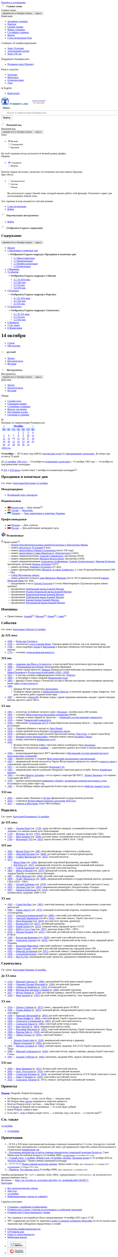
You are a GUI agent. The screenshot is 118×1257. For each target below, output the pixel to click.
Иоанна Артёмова (41, 564)
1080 (41, 981)
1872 (39, 1007)
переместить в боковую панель (17, 13)
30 (23, 444)
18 (33, 438)
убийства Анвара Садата (97, 786)
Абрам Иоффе (23, 1018)
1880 (37, 1018)
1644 (9, 828)
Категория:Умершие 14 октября (29, 969)
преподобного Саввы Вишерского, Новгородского (45, 553)
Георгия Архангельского (81, 561)
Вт (8, 429)
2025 (9, 1079)
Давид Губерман (24, 1077)
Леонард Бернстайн (24, 1040)
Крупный (15, 147)
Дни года (12, 1191)
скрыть (38, 13)
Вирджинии (49, 646)
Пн (4, 429)
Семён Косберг (24, 904)
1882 (9, 870)
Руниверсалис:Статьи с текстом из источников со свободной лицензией (44, 1209)
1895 (38, 1043)
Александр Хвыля (25, 1023)
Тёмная (14, 187)
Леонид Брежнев (93, 775)
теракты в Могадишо (27, 803)
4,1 (13, 1163)
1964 (9, 775)
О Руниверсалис (15, 1231)
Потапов (61, 712)
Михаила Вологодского (52, 558)
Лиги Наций (55, 728)
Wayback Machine (16, 1160)
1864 (9, 857)
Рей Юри (18, 865)
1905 (9, 714)
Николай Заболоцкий (27, 1015)
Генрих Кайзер (23, 1010)
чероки (36, 646)
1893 (9, 887)
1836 (37, 836)
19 (4, 441)
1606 (55, 990)
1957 (9, 767)
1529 (9, 644)
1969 (42, 879)
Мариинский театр (58, 678)
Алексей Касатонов (26, 954)
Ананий (28, 616)
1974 (44, 890)
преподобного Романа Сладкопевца (37, 550)
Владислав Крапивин (27, 937)
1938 (9, 937)
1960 (9, 1018)
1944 (9, 753)
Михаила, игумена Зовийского (58, 569)
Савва (61, 616)
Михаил (40, 616)
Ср (13, 429)
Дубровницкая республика (30, 667)
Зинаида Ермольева (26, 890)
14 (13, 438)
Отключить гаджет (98, 193)
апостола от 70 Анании (31, 547)
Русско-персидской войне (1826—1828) (48, 672)
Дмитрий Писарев (25, 854)
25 (33, 441)
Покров (5, 1093)
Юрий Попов (23, 926)
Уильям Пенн (23, 828)
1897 (9, 697)
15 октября (10, 461)
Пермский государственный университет (81, 717)
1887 (9, 876)
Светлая (14, 184)
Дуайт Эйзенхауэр (25, 879)
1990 (9, 1037)
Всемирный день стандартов (22, 495)
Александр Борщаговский (29, 915)
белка (16, 1106)
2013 (37, 926)
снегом (28, 1101)
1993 (38, 887)
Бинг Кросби (23, 1026)
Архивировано (69, 1155)
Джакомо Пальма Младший (30, 984)
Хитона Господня (43, 583)
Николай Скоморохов (27, 1051)
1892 (9, 884)
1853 (37, 1010)
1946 (9, 758)
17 (28, 438)
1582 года (22, 461)
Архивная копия (80, 1158)
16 (23, 438)
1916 (9, 717)
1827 (9, 669)
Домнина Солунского (41, 567)
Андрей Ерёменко (25, 884)
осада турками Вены (40, 644)
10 (28, 435)
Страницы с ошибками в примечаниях (27, 1207)
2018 (40, 921)
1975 (40, 870)
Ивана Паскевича (16, 672)
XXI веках (15, 470)
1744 (37, 992)
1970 (9, 780)
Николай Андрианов (26, 951)
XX (5, 470)
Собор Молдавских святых (25, 575)
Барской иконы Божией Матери (42, 600)
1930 (9, 929)
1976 (9, 1023)
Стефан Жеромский (26, 857)
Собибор (43, 747)
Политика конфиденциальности (24, 1229)
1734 (9, 834)
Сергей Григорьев (25, 868)
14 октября (6, 1126)
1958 (9, 1015)
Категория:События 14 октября (29, 629)
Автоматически (18, 181)
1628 (9, 984)
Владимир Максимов (27, 945)
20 (9, 441)
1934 (9, 731)
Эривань (45, 669)
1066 (9, 641)
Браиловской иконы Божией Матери (45, 594)
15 (18, 438)
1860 (9, 678)
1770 (9, 652)
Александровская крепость (40, 652)
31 (28, 444)
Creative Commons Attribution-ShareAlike (71, 1220)
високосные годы (52, 453)
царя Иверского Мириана (53, 578)
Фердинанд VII (24, 839)
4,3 (20, 1163)
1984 (9, 1032)
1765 (9, 836)
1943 (9, 742)
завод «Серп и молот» (25, 683)
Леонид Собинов (25, 1007)
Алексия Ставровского (51, 556)
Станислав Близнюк (26, 1074)
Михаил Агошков (25, 1046)
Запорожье (89, 745)
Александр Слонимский (28, 1021)
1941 (9, 736)
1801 (9, 851)
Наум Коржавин (24, 921)
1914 (9, 918)
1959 (9, 954)
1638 (9, 987)
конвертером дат (30, 1149)
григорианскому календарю (79, 453)
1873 (9, 859)
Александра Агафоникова (54, 561)
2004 (9, 1068)
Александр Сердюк (26, 940)
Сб (28, 429)
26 (4, 444)
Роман (50, 616)
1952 (9, 951)
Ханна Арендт (23, 910)
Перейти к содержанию (13, 2)
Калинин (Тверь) (83, 736)
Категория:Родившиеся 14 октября (31, 816)
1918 (9, 720)
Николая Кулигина (105, 561)
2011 (41, 932)
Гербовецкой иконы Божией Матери (44, 597)
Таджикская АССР (38, 723)
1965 (39, 904)
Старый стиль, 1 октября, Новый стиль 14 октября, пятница (40, 1158)
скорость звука (107, 761)
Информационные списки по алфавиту (27, 1196)
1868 (42, 854)
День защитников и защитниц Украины (44, 513)
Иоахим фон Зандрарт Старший (32, 990)
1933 (9, 728)
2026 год (6, 448)
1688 (9, 990)
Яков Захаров (23, 836)
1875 (9, 868)
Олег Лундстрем (24, 1071)
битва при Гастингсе (26, 641)
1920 (44, 1051)
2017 (9, 803)
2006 (50, 915)
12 (4, 438)
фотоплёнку (51, 689)
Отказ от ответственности (20, 1234)
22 (18, 441)
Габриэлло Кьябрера (26, 987)
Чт (18, 429)
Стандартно (16, 163)
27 (9, 444)
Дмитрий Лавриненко (27, 918)
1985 (9, 1035)
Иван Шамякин (24, 1068)
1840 (9, 854)
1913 (9, 915)
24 (28, 441)
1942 (9, 739)
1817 (9, 992)
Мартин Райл (23, 1032)
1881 (47, 1021)
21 (13, 441)
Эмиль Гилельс (24, 1035)
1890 (9, 879)
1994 (9, 1051)
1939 (9, 734)
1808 (9, 667)
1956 (33, 862)
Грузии (46, 798)
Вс (32, 429)
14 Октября (13, 1131)
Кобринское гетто (46, 739)
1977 (9, 1026)
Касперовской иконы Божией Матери (45, 602)
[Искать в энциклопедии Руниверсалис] (59, 112)
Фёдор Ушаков (23, 992)
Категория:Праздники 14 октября (30, 483)
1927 (9, 923)
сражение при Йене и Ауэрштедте (33, 664)
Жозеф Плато (23, 851)
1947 (9, 761)
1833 (39, 839)
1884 (9, 686)
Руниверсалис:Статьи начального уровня (28, 1212)
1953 (42, 868)
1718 (37, 828)
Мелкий (14, 141)
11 (33, 435)
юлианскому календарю (57, 461)
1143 (9, 981)
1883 (9, 680)
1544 (51, 984)
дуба (22, 1113)
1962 (9, 769)
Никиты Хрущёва (35, 775)
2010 (9, 800)
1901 (9, 712)
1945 (9, 945)
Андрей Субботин (25, 1057)
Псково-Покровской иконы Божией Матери (48, 591)
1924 (9, 723)
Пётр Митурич (23, 876)
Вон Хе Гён (22, 956)
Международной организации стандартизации (71, 758)
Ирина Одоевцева (23, 1043)
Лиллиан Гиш (23, 887)
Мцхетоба (27, 510)
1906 (9, 910)
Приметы (14, 1169)
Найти (6, 117)
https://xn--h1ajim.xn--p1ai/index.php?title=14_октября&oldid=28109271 (51, 1180)
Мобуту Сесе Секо (25, 929)
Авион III (33, 697)
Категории (6, 1183)
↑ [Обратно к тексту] (8, 1144)
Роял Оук (81, 734)
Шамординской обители (55, 691)
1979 (9, 956)
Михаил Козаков (24, 932)
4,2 (17, 1163)
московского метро (60, 731)
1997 (43, 929)
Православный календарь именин (39, 1164)
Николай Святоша (25, 981)
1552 (43, 987)
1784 (9, 839)
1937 (30, 865)
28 (13, 444)
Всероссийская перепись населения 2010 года (52, 800)
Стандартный (17, 144)
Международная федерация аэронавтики (47, 714)
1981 (9, 786)
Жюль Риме (20, 862)
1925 (44, 857)
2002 (9, 798)
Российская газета (29, 1169)
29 (18, 444)
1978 (9, 1029)
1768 (9, 646)
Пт (23, 429)
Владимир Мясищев (26, 1029)
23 (23, 441)
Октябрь (18, 426)
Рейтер (70, 675)
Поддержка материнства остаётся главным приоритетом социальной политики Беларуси (55, 1152)
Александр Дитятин (26, 1079)
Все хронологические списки (22, 1188)
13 (9, 438)
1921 (38, 1068)
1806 (9, 664)
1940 (9, 940)
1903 (9, 904)
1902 (43, 1029)
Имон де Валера (24, 870)
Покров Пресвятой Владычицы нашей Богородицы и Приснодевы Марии (49, 545)
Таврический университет (37, 720)
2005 (9, 1071)
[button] (3, 5)
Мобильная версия (17, 1237)
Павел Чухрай (23, 948)
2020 (45, 937)
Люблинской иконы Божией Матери (45, 589)
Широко (14, 166)
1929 (9, 926)
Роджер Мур (22, 923)
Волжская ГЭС (57, 767)
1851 (9, 675)
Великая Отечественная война (31, 736)
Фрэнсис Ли (22, 834)
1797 (36, 834)
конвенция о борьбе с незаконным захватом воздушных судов (74, 780)
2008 (9, 1074)
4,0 (10, 1163)
